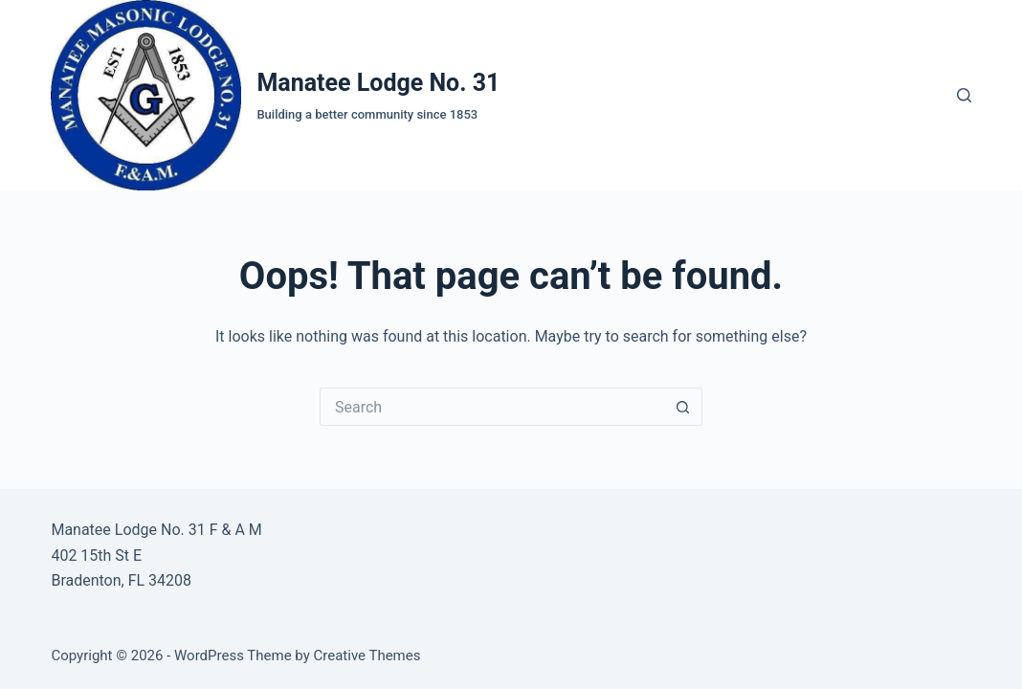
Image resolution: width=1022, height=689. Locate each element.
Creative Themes (367, 655)
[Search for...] (492, 407)
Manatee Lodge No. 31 (378, 83)
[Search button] (683, 407)
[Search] (964, 95)
